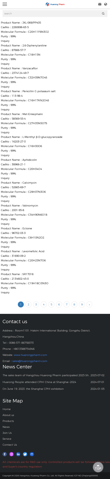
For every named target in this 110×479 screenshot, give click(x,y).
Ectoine (27, 228)
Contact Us (10, 444)
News (6, 427)
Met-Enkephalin (32, 114)
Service (7, 438)
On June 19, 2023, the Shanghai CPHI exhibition (33, 388)
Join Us (7, 432)
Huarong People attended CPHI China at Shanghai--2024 (39, 382)
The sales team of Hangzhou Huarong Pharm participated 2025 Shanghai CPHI (46, 375)
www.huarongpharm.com (30, 355)
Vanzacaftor (30, 68)
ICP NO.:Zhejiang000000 (86, 475)
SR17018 (27, 274)
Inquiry (5, 41)
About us (8, 415)
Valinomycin (30, 205)
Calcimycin (29, 182)
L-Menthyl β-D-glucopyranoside (42, 137)
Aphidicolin (29, 159)
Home (7, 409)
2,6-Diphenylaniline (34, 45)
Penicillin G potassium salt (39, 91)
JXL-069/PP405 (31, 22)
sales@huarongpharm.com (29, 361)
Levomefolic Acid (33, 251)
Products (8, 421)
